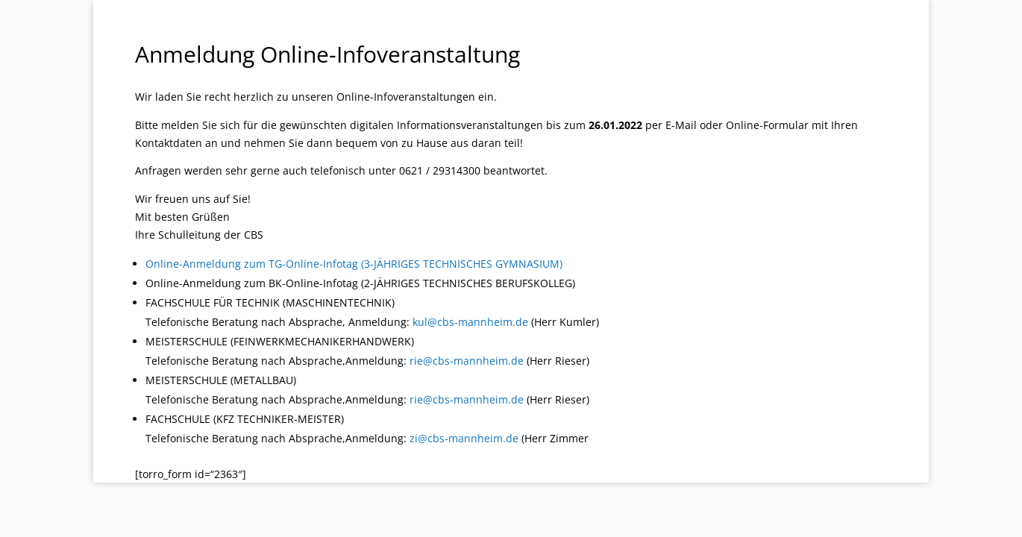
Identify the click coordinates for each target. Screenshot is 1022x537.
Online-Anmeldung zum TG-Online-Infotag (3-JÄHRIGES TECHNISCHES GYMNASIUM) (353, 264)
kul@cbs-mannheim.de (470, 322)
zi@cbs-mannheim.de (464, 438)
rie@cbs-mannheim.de (467, 361)
